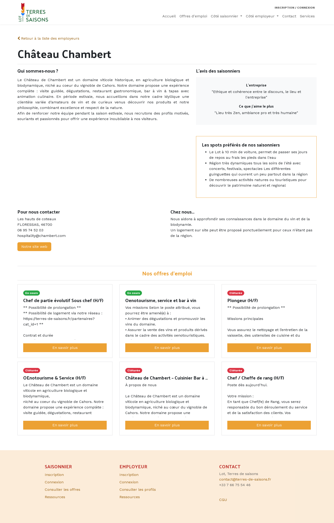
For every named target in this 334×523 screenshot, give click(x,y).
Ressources (129, 497)
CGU (223, 499)
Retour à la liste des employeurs (48, 38)
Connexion (128, 482)
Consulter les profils (137, 489)
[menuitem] (169, 16)
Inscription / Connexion (295, 7)
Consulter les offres (62, 489)
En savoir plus (65, 347)
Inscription (128, 474)
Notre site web (34, 246)
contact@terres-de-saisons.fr (245, 479)
